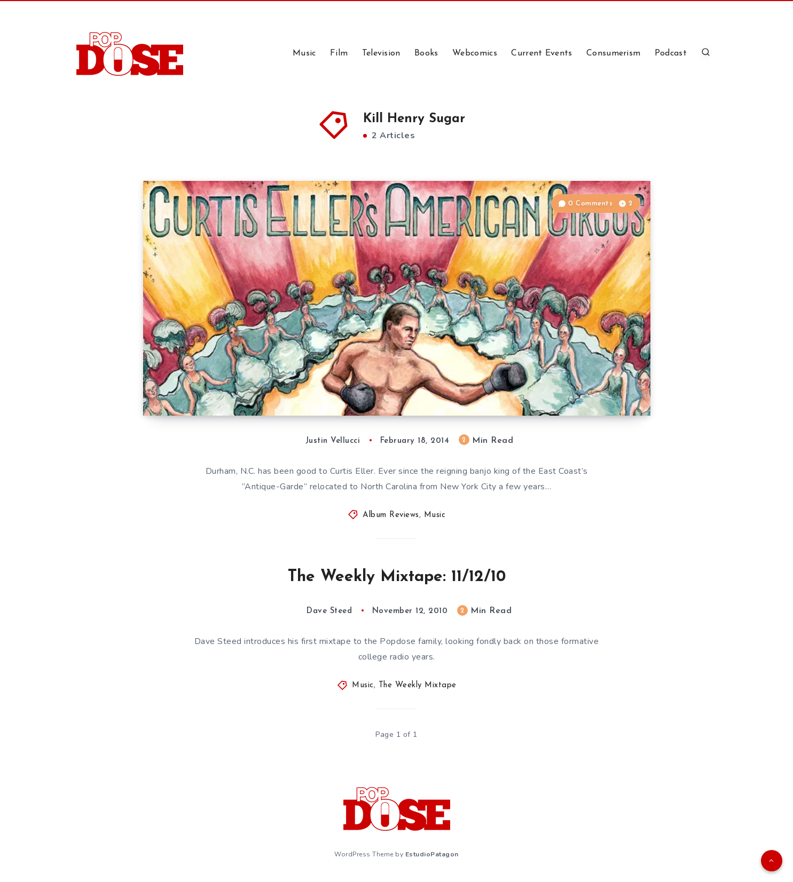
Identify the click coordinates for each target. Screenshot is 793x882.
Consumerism (613, 53)
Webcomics (474, 53)
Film (339, 53)
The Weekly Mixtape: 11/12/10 (397, 577)
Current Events (541, 53)
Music (304, 53)
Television (381, 53)
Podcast (671, 53)
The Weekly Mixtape (418, 685)
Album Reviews (391, 515)
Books (426, 53)
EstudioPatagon (432, 854)
